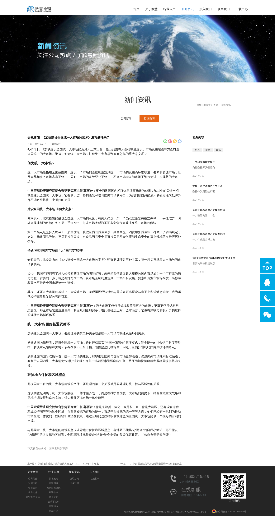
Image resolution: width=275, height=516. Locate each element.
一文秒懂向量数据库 (203, 162)
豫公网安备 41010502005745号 (229, 511)
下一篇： (150, 463)
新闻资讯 (226, 105)
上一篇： (63, 463)
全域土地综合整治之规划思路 (208, 210)
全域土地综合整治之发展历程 (208, 234)
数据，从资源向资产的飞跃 (207, 186)
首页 (136, 9)
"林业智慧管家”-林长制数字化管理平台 (213, 258)
